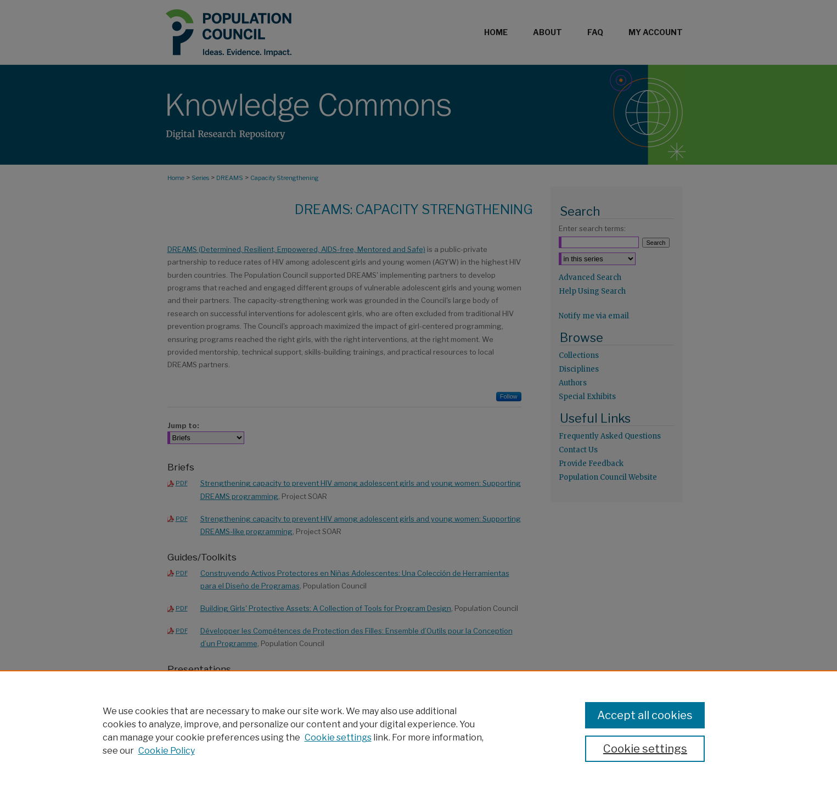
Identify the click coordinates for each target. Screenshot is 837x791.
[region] (418, 730)
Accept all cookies (645, 715)
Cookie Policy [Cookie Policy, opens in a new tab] (166, 750)
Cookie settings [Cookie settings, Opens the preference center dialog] (645, 748)
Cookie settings (338, 737)
